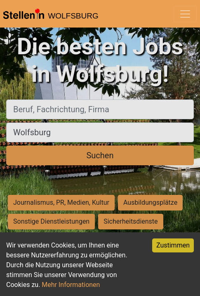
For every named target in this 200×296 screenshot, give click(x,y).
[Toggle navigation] (185, 14)
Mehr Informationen (71, 285)
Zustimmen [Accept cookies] (173, 245)
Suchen (99, 155)
